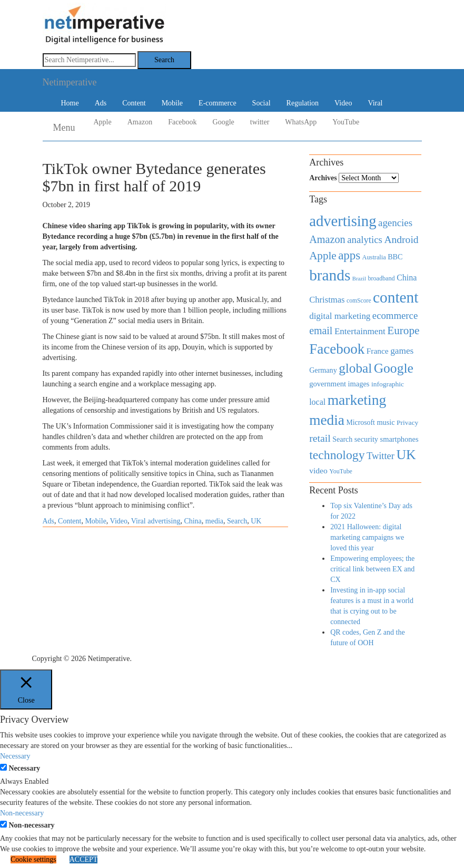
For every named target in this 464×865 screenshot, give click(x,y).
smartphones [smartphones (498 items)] (399, 439)
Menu (64, 127)
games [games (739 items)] (401, 351)
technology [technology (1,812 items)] (336, 455)
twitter (260, 122)
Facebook (182, 122)
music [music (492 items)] (385, 422)
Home (70, 103)
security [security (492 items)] (366, 439)
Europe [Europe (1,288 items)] (403, 330)
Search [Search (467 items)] (342, 439)
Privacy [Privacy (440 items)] (407, 422)
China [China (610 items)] (407, 277)
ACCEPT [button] (84, 859)
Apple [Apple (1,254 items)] (322, 255)
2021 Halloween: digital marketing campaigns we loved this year (367, 537)
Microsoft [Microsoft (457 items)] (360, 422)
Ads (101, 103)
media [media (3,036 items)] (326, 420)
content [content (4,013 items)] (395, 297)
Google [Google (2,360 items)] (393, 368)
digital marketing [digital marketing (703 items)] (339, 316)
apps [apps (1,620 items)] (349, 255)
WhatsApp (301, 122)
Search (237, 521)
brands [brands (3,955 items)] (329, 275)
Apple (103, 122)
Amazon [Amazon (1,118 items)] (327, 239)
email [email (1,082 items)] (320, 330)
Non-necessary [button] (22, 813)
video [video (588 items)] (318, 470)
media (214, 521)
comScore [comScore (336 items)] (359, 300)
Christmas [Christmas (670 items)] (326, 300)
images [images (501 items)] (359, 384)
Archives (323, 178)
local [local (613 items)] (317, 401)
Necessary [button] (15, 756)
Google (223, 122)
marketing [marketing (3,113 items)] (357, 400)
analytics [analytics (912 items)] (364, 239)
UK (256, 521)
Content (133, 103)
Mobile (172, 103)
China (192, 521)
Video (343, 103)
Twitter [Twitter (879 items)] (380, 456)
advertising (163, 521)
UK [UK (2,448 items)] (406, 454)
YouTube (345, 122)
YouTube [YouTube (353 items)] (340, 471)
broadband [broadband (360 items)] (381, 278)
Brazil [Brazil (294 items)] (359, 278)
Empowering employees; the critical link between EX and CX (372, 569)
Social (261, 103)
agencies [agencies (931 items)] (395, 222)
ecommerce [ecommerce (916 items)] (395, 315)
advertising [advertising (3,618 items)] (342, 220)
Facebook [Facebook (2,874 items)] (336, 349)
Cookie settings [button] (33, 859)
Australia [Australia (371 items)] (374, 257)
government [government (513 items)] (327, 384)
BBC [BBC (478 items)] (395, 256)
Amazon (139, 122)
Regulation (303, 103)
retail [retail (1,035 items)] (320, 438)
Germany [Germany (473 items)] (323, 370)
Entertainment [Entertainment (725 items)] (360, 331)
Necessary (25, 768)
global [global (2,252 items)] (355, 368)
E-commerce (217, 103)
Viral (375, 103)
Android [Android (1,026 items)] (401, 239)
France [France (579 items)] (378, 350)
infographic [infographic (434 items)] (387, 384)
